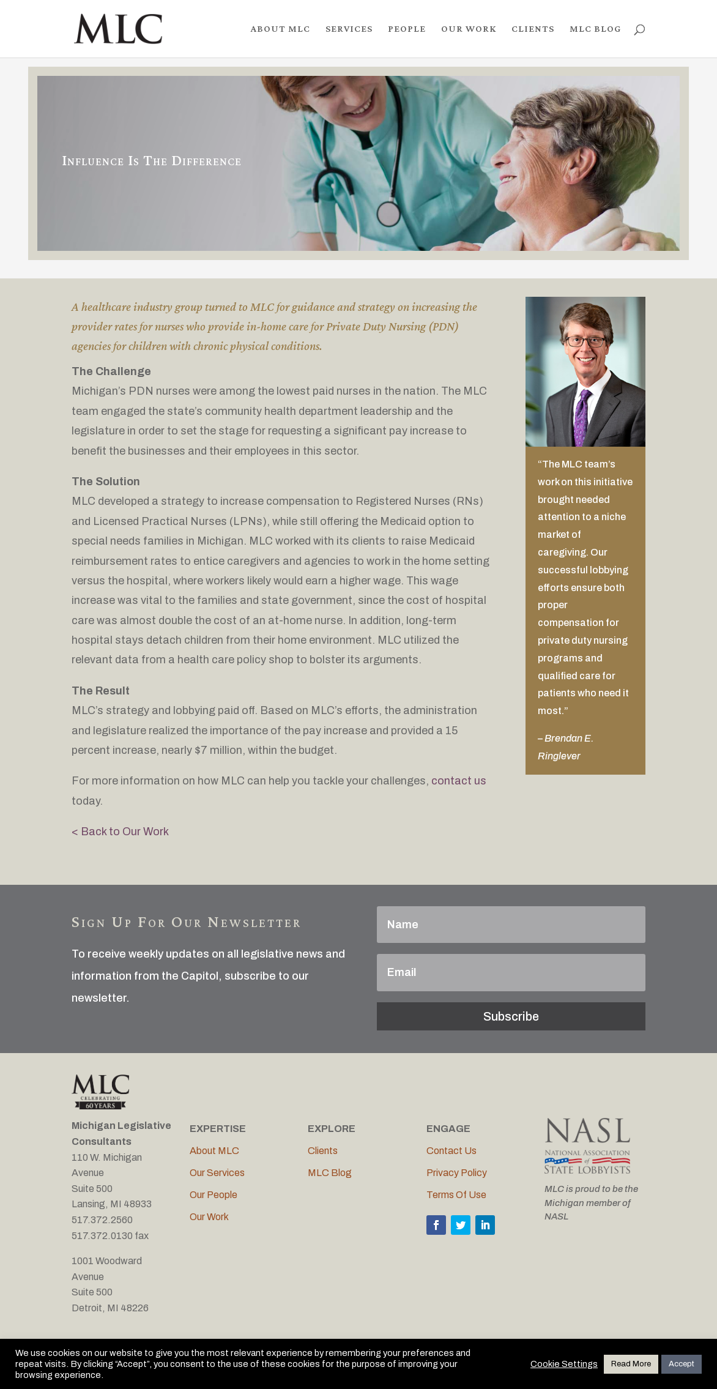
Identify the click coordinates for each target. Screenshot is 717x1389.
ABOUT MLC (280, 29)
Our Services (217, 1172)
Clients (323, 1150)
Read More (631, 1364)
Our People (213, 1195)
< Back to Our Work (120, 831)
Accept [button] (681, 1364)
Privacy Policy (456, 1172)
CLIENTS (532, 29)
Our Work (209, 1217)
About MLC (214, 1150)
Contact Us (451, 1150)
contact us (458, 781)
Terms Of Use (456, 1195)
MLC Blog (330, 1172)
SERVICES (349, 29)
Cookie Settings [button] (564, 1364)
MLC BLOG (595, 29)
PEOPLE (407, 29)
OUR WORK (468, 29)
